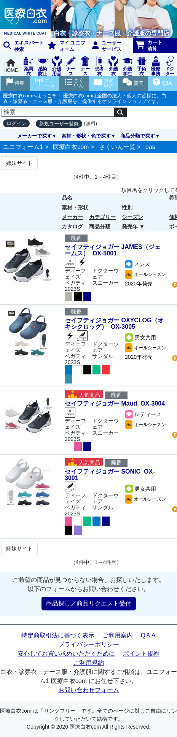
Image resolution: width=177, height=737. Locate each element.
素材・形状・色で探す (86, 136)
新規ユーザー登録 (59, 124)
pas (150, 147)
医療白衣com (71, 147)
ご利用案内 (117, 635)
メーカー (72, 217)
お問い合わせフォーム (88, 690)
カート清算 (149, 46)
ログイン (16, 123)
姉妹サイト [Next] (19, 163)
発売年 (130, 226)
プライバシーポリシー (88, 644)
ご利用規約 (88, 662)
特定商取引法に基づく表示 (57, 635)
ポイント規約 (141, 653)
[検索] (58, 112)
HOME (10, 66)
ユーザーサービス (107, 46)
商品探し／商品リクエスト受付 (88, 603)
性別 (127, 207)
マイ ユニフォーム (66, 46)
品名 (67, 198)
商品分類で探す (137, 136)
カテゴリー (102, 217)
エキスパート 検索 (23, 46)
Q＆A (147, 635)
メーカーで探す (34, 136)
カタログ (72, 226)
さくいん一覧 (117, 147)
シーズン (132, 217)
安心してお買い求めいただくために (66, 653)
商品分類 (99, 226)
